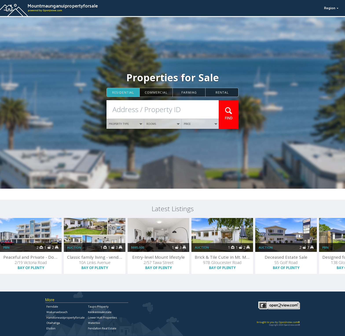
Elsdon (50, 328)
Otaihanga (53, 323)
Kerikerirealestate (100, 312)
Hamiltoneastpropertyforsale (65, 317)
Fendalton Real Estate (102, 328)
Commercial (156, 92)
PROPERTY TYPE (125, 124)
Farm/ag (189, 92)
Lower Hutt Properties (102, 317)
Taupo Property (98, 306)
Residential (123, 92)
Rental (222, 92)
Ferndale (52, 306)
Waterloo (94, 323)
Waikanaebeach (57, 312)
